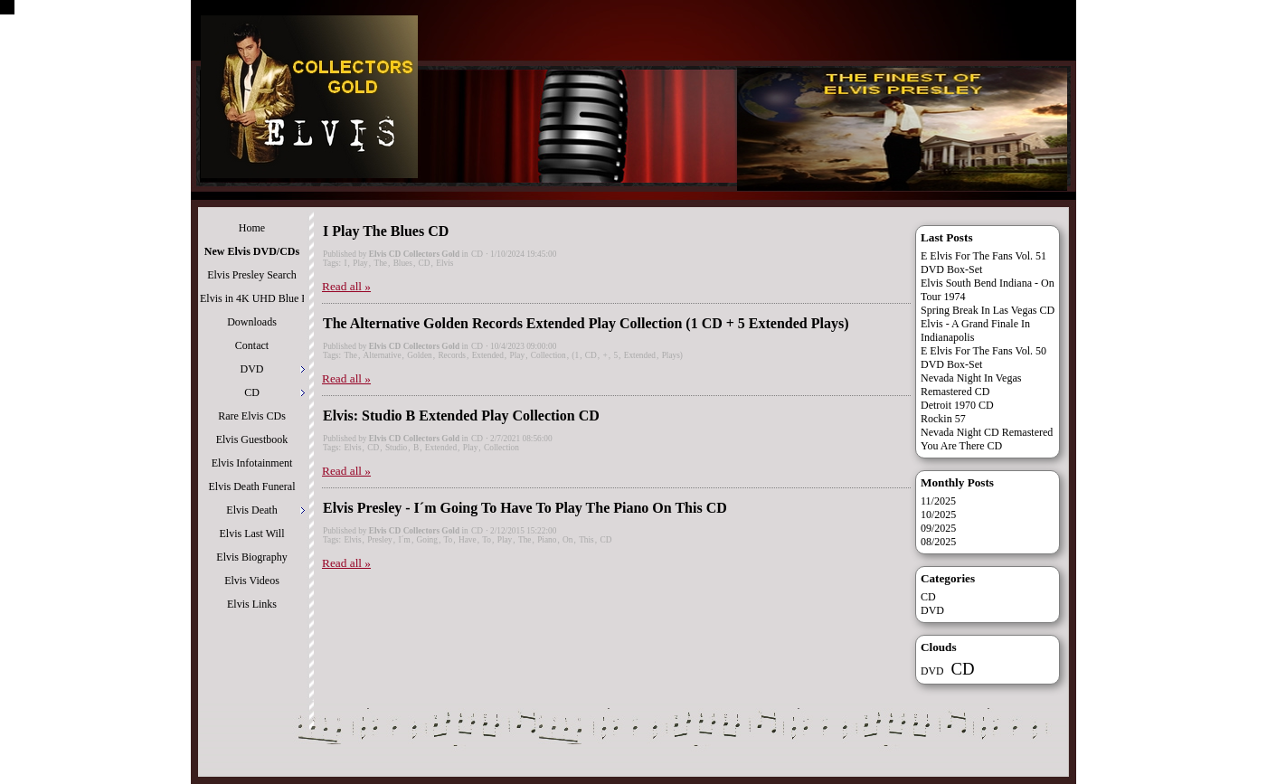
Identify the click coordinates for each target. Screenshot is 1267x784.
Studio (396, 447)
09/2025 (938, 528)
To (448, 539)
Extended (488, 355)
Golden (419, 355)
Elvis (444, 263)
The (380, 263)
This (586, 539)
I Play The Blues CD (386, 231)
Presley (379, 539)
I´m (404, 539)
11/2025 (938, 501)
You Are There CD (961, 445)
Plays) (672, 355)
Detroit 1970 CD (957, 405)
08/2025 (938, 541)
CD (477, 254)
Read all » (346, 286)
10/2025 (938, 514)
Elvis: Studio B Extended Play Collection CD (461, 415)
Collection (548, 355)
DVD (932, 610)
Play (360, 263)
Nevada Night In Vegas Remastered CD (971, 385)
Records (452, 355)
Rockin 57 (943, 418)
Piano (546, 539)
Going (427, 539)
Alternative (383, 355)
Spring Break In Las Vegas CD (987, 310)
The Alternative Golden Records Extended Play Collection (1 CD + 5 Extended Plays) (586, 323)
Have (468, 539)
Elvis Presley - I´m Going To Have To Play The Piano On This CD (525, 507)
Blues (402, 263)
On (567, 539)
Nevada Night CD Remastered (987, 432)
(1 (575, 355)
